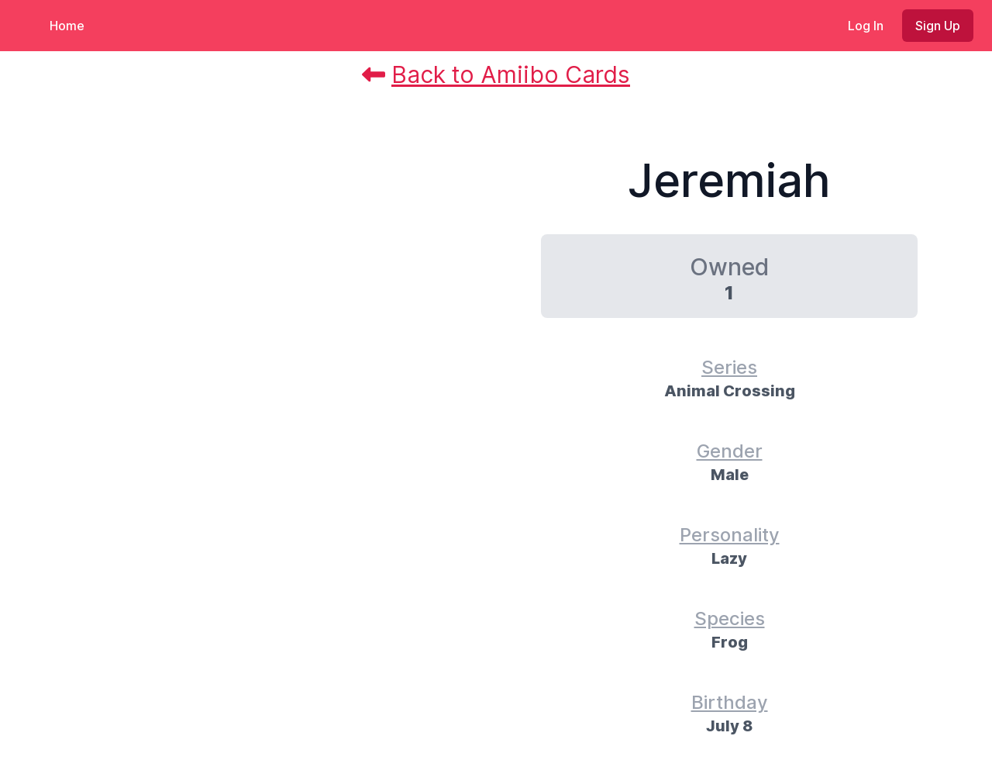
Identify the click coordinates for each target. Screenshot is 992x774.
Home (67, 25)
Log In (866, 25)
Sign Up (937, 25)
